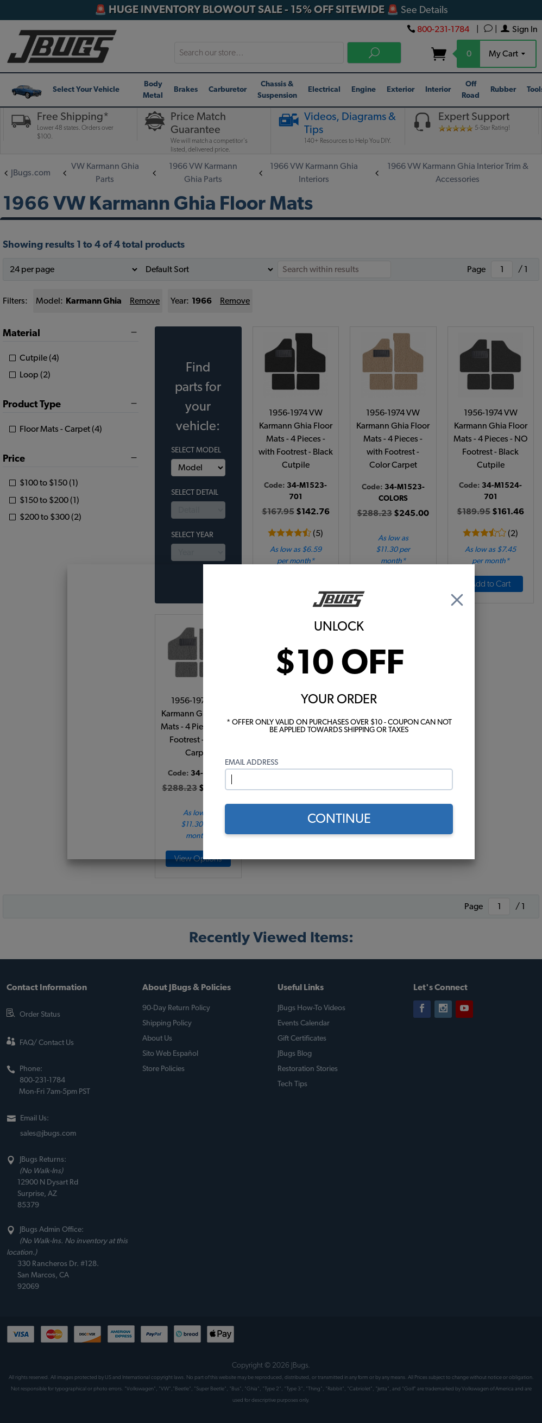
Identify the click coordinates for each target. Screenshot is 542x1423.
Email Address (251, 762)
